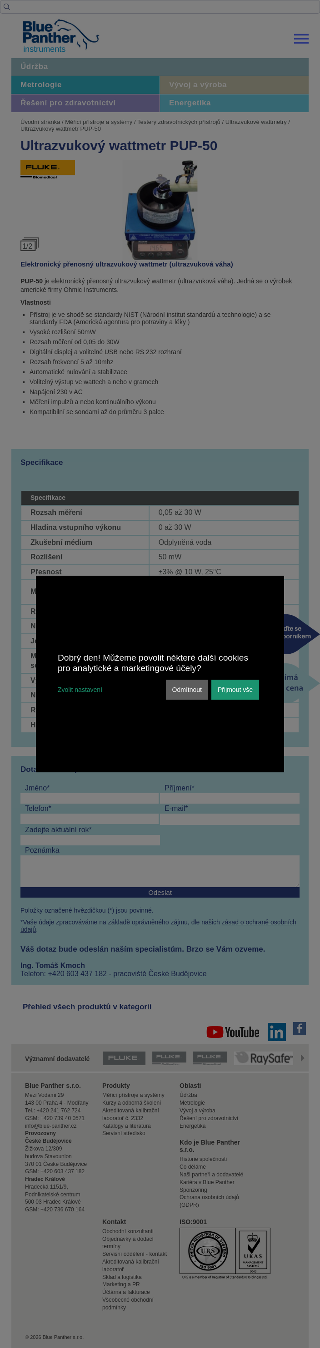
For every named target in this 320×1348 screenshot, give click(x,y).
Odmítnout (187, 689)
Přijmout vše (235, 689)
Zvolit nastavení (80, 689)
